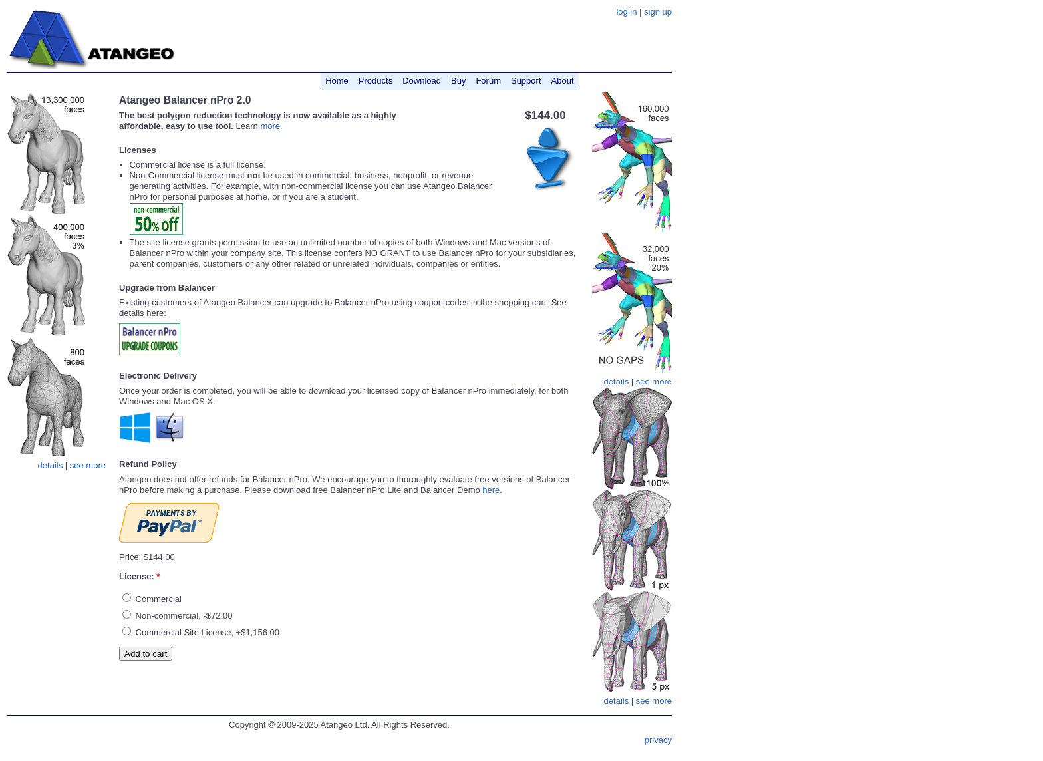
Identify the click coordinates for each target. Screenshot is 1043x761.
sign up (658, 12)
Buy (458, 81)
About (562, 81)
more (270, 126)
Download (421, 81)
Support (526, 81)
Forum (488, 81)
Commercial (152, 599)
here (491, 490)
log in (626, 12)
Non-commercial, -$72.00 (177, 616)
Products (375, 81)
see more (88, 465)
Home (337, 81)
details (50, 465)
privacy (658, 740)
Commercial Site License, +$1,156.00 (200, 632)
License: (139, 576)
